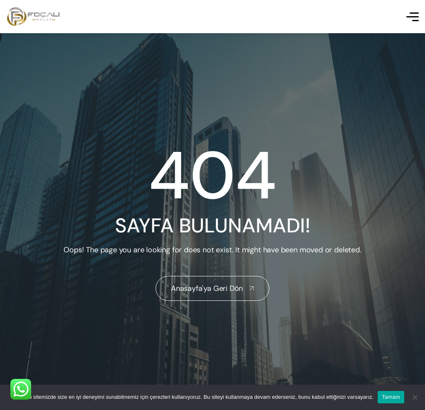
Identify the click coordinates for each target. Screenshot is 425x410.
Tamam (391, 397)
